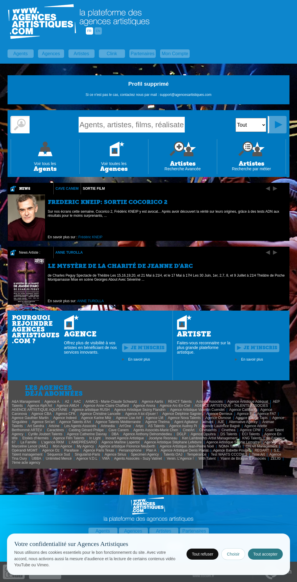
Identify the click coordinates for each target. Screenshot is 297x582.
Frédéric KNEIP (90, 237)
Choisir (233, 554)
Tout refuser (202, 554)
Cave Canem (67, 189)
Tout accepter (265, 554)
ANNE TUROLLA (69, 252)
